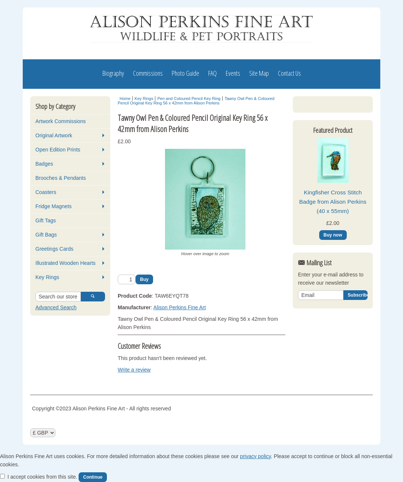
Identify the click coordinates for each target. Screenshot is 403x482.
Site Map (259, 73)
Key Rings (47, 277)
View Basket (315, 160)
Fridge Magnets (53, 206)
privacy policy (255, 456)
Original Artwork (53, 135)
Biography (113, 73)
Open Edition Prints (57, 150)
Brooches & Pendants (60, 178)
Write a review (134, 370)
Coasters (45, 192)
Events (233, 73)
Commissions (148, 73)
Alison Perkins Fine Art (179, 307)
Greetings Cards (54, 249)
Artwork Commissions (60, 121)
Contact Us (289, 73)
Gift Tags (45, 220)
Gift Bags (46, 235)
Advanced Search (56, 307)
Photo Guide (185, 73)
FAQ (212, 73)
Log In (311, 106)
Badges (44, 164)
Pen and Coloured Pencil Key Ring (188, 98)
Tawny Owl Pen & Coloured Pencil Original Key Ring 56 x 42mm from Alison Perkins (196, 100)
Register (347, 106)
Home (125, 98)
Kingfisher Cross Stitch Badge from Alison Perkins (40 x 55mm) (332, 262)
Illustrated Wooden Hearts (65, 263)
